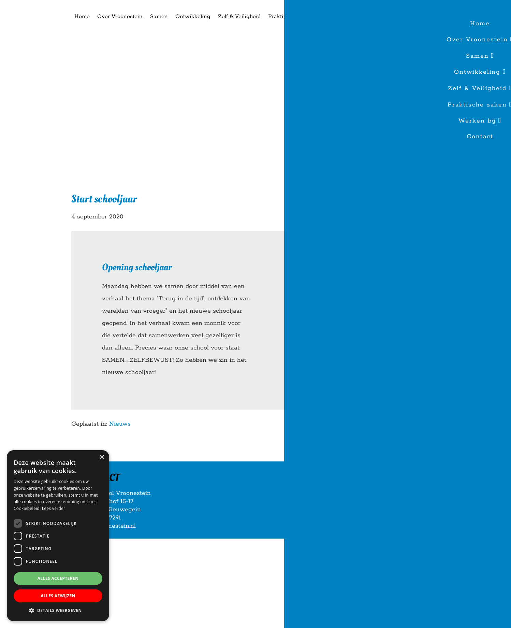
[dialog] (58, 535)
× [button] (101, 457)
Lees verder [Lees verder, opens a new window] (53, 508)
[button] (58, 610)
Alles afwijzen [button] (58, 596)
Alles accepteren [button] (58, 578)
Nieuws (120, 424)
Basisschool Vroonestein (31, 6)
